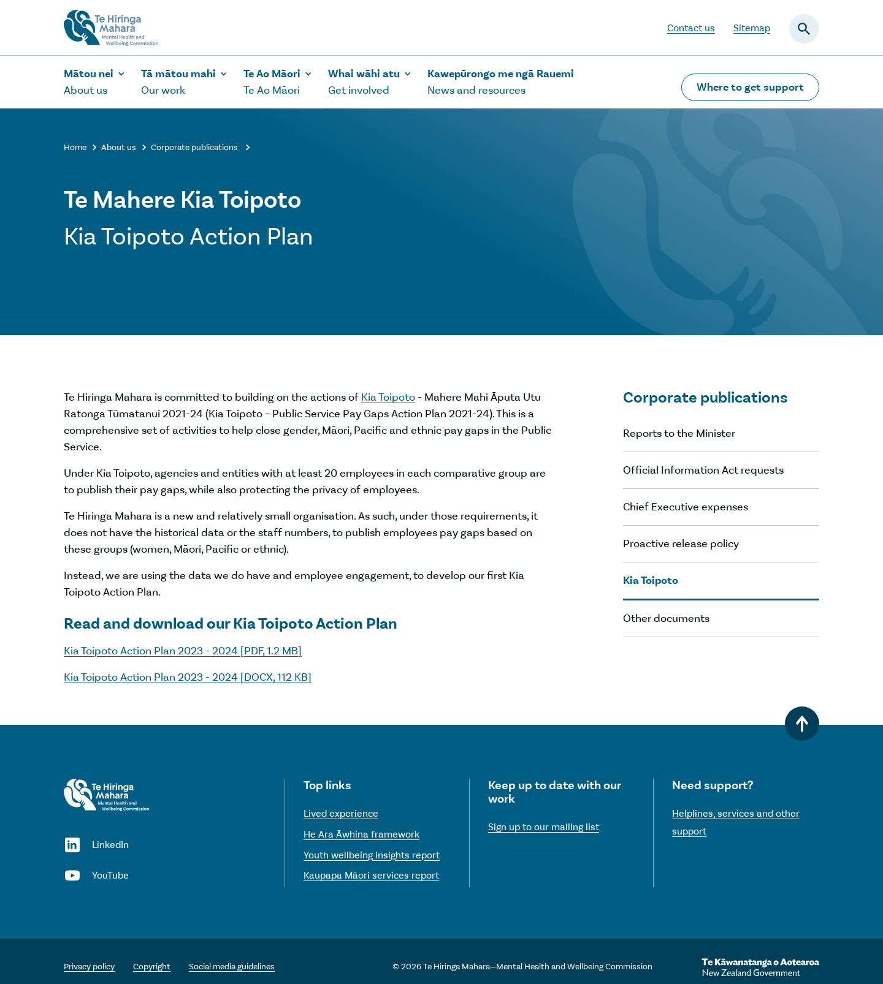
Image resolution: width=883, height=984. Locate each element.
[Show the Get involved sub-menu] (370, 82)
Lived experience (341, 813)
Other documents (666, 618)
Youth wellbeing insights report (372, 855)
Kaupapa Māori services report (371, 875)
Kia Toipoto (388, 397)
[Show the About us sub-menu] (95, 82)
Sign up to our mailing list (543, 827)
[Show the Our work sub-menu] (184, 82)
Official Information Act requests (703, 470)
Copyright (151, 966)
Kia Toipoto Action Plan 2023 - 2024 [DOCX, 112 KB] (188, 677)
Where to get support (750, 87)
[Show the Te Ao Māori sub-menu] (278, 82)
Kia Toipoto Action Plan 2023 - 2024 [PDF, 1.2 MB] (183, 650)
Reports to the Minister (679, 433)
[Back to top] (802, 723)
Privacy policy (89, 966)
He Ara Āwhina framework (361, 834)
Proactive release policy (681, 543)
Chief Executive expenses (685, 506)
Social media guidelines (232, 966)
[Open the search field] (804, 29)
